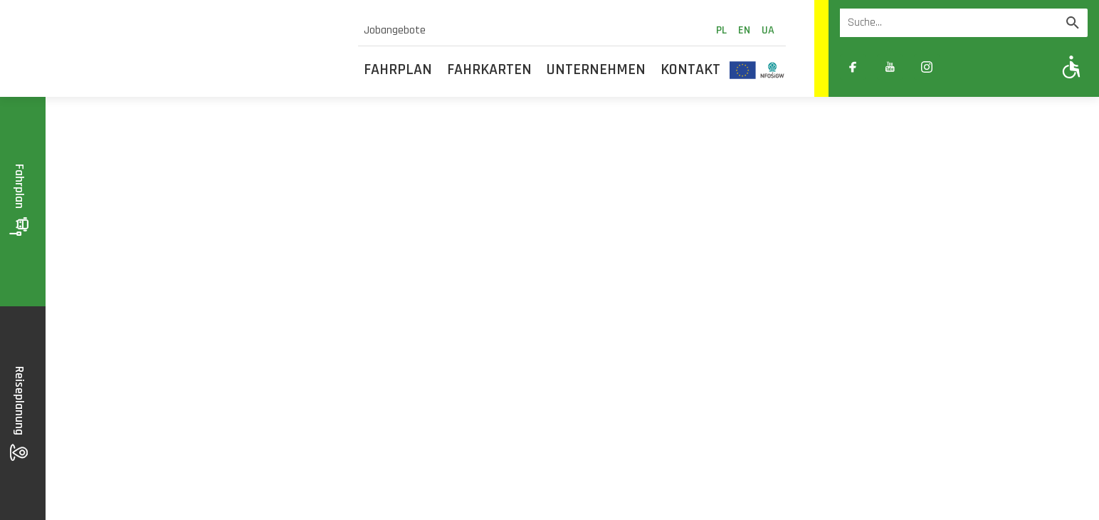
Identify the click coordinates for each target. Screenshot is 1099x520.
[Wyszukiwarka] (948, 23)
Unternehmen (596, 70)
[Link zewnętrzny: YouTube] (890, 67)
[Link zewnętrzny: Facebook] (853, 67)
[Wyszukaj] (1073, 23)
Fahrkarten (489, 70)
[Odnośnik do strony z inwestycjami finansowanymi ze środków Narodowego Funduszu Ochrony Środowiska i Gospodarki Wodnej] (772, 70)
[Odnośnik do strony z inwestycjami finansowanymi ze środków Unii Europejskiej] (743, 70)
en (744, 30)
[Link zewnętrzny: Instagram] (927, 67)
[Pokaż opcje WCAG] (1072, 66)
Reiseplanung (19, 413)
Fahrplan (398, 70)
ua (768, 30)
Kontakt (690, 70)
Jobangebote (395, 30)
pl (721, 30)
